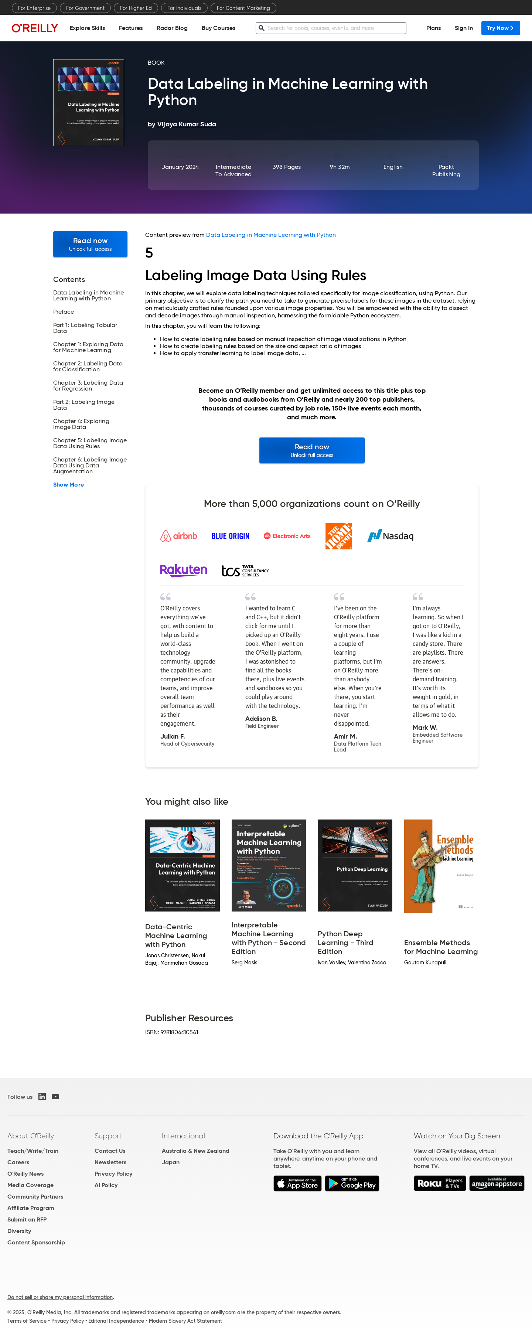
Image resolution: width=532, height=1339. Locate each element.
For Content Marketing (243, 8)
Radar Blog (172, 28)
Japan (171, 1162)
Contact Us (110, 1151)
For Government (85, 8)
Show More (68, 485)
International (183, 1135)
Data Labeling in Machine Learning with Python (271, 234)
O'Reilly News (25, 1174)
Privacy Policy (113, 1174)
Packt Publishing (446, 170)
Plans (433, 28)
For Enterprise (34, 8)
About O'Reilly (30, 1135)
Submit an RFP (27, 1219)
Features (131, 28)
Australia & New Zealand (195, 1151)
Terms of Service (27, 1321)
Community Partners (35, 1196)
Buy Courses (218, 28)
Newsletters (110, 1162)
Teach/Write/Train (32, 1151)
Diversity (19, 1231)
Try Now (501, 28)
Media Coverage (30, 1185)
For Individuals (184, 8)
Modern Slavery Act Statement (185, 1321)
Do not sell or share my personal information (60, 1297)
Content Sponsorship (36, 1242)
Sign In (464, 28)
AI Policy (106, 1185)
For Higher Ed (136, 8)
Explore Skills (87, 28)
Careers (18, 1162)
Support (108, 1135)
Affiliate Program (30, 1208)
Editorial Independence (116, 1321)
